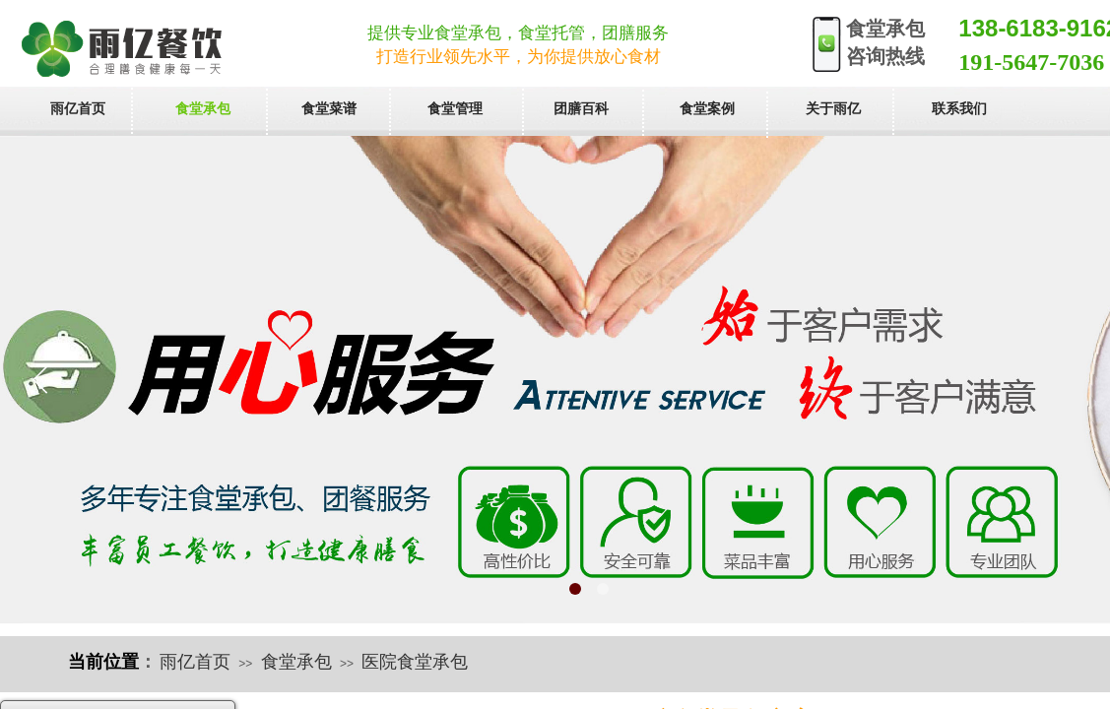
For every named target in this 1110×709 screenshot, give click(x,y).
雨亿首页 (195, 662)
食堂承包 (296, 662)
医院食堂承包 (414, 662)
